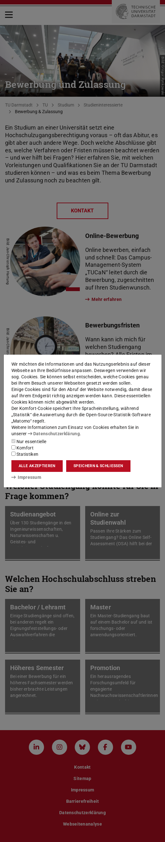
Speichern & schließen (98, 466)
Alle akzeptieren (37, 466)
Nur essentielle (29, 441)
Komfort (22, 447)
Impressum (26, 477)
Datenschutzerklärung (54, 433)
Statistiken (25, 454)
